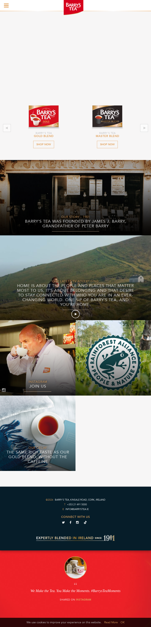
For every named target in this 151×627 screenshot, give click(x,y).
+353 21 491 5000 (77, 504)
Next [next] (144, 128)
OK (123, 622)
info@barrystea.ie (77, 509)
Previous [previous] (7, 128)
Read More (111, 622)
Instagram (83, 599)
